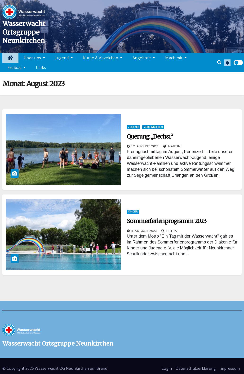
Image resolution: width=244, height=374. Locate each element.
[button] (219, 62)
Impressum (230, 368)
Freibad (17, 67)
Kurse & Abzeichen (102, 57)
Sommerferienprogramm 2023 (166, 221)
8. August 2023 (144, 231)
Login (167, 368)
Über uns (34, 57)
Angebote (144, 57)
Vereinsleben (153, 127)
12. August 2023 (145, 146)
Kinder (133, 211)
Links (41, 67)
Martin (172, 146)
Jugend (64, 57)
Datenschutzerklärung (196, 368)
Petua (169, 231)
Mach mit (175, 57)
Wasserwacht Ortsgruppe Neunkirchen (23, 32)
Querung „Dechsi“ (150, 136)
